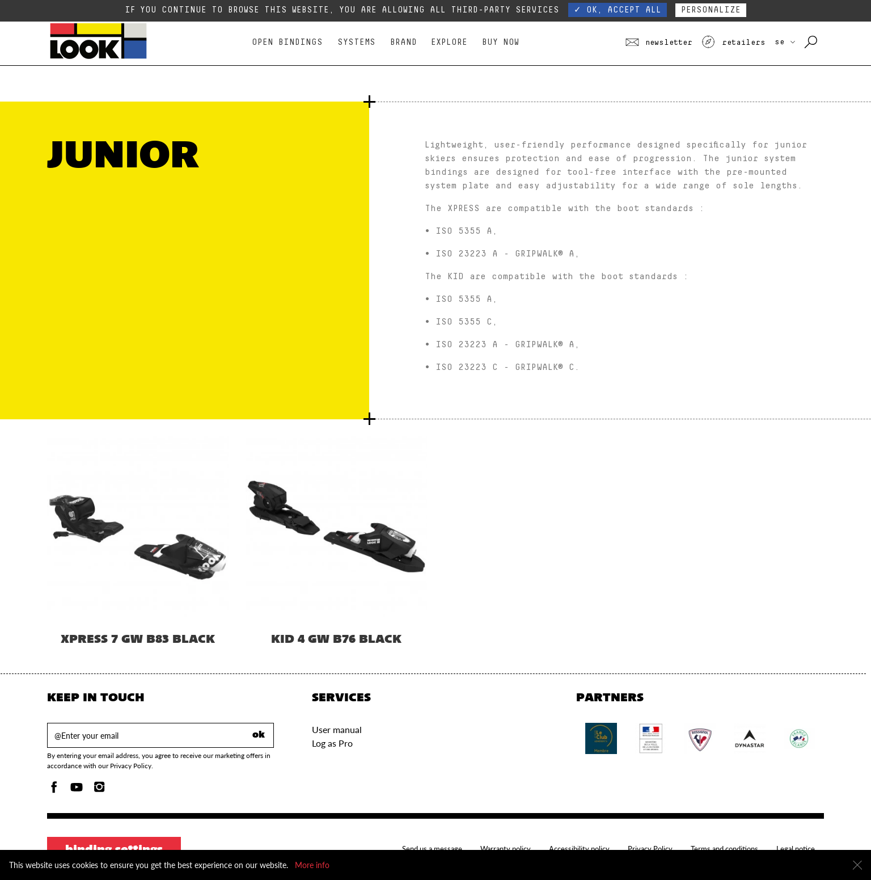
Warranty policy (505, 848)
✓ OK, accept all (617, 10)
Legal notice (795, 848)
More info (312, 865)
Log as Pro (332, 743)
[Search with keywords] (811, 42)
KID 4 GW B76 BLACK (336, 640)
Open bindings (287, 42)
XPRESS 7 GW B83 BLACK (138, 640)
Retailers (733, 42)
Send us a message (432, 848)
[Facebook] (54, 790)
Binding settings (114, 850)
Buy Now (500, 42)
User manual (337, 729)
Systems (356, 42)
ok (258, 735)
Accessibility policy (579, 848)
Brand (403, 42)
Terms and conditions (724, 848)
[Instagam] (99, 790)
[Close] (857, 865)
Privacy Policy (650, 848)
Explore (449, 42)
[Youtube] (76, 790)
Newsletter (658, 42)
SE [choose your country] (785, 42)
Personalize (711, 10)
